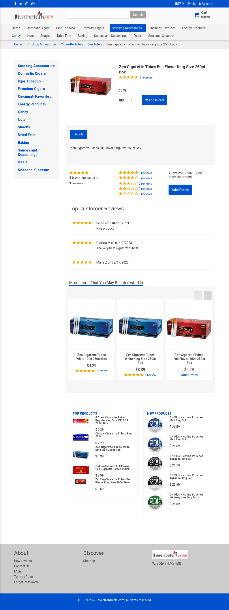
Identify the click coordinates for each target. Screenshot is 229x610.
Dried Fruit (64, 35)
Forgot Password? (26, 582)
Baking (82, 35)
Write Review (189, 375)
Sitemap (89, 561)
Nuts (30, 35)
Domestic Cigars (38, 28)
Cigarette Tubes (72, 44)
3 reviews (146, 77)
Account (206, 4)
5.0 (71, 178)
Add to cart (154, 100)
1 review (102, 371)
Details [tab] (78, 134)
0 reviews (145, 178)
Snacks (45, 35)
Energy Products (193, 28)
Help (191, 4)
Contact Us (21, 566)
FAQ (179, 4)
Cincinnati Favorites (162, 28)
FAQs (17, 571)
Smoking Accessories (127, 28)
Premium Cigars (93, 28)
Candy (16, 35)
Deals (138, 35)
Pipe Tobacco (65, 28)
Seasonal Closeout (161, 35)
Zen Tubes (94, 44)
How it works (23, 561)
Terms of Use (23, 576)
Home (16, 28)
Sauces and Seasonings (110, 35)
